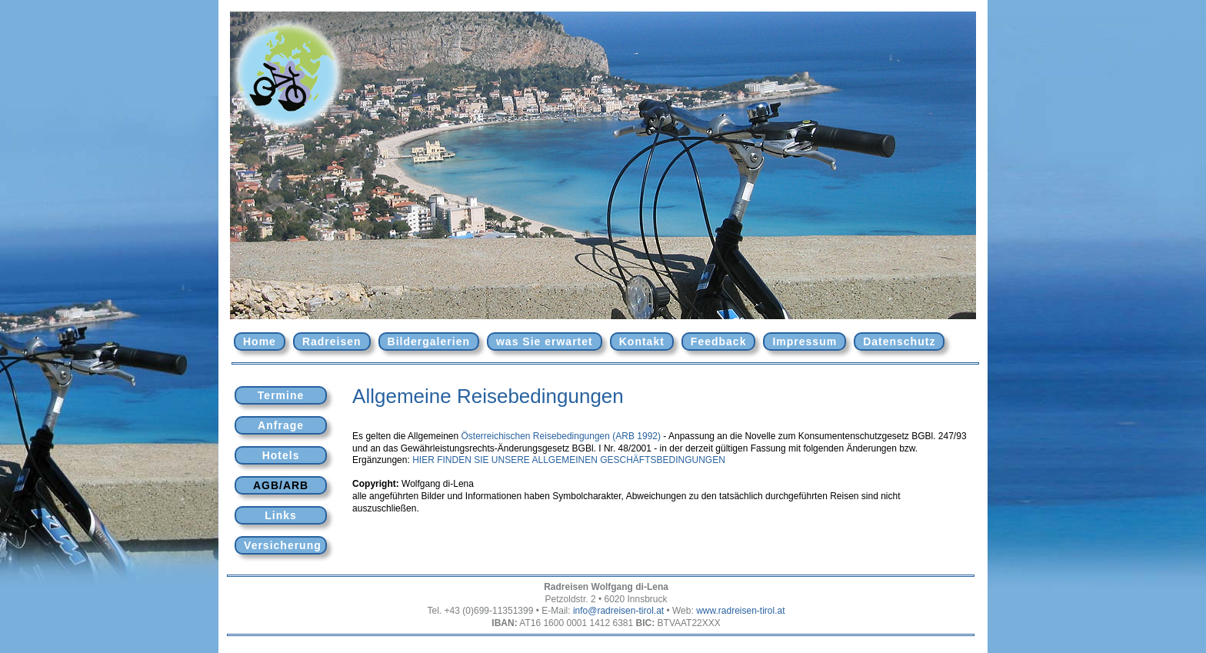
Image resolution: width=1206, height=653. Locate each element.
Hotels (281, 455)
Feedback (719, 341)
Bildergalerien (429, 341)
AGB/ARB (280, 485)
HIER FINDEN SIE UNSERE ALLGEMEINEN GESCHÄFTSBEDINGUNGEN (568, 460)
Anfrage (281, 425)
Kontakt (642, 341)
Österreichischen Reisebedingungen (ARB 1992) (561, 436)
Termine (281, 395)
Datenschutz (899, 341)
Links (281, 515)
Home (259, 341)
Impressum (804, 341)
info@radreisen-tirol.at (618, 610)
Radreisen (331, 341)
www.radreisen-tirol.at (740, 610)
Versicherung (282, 545)
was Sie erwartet (544, 341)
